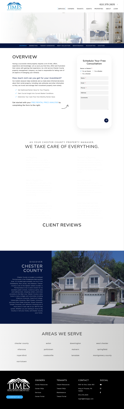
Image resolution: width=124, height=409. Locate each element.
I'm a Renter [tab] (98, 71)
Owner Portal (39, 396)
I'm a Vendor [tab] (86, 74)
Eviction (101, 45)
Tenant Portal (61, 396)
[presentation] (96, 115)
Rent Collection (63, 45)
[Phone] (94, 88)
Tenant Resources (63, 384)
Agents (89, 9)
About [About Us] (108, 9)
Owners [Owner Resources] (71, 9)
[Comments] (94, 103)
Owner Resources (41, 384)
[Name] (94, 78)
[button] (116, 4)
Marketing (33, 45)
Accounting (90, 45)
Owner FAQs (39, 388)
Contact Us (14, 397)
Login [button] (116, 9)
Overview (23, 45)
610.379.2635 (107, 4)
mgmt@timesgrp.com (85, 399)
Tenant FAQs (61, 388)
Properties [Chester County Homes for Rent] (99, 9)
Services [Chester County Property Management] (61, 9)
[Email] (94, 83)
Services (38, 392)
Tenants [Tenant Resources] (80, 9)
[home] (14, 6)
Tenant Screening (47, 45)
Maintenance (78, 45)
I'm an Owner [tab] (86, 71)
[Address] (94, 93)
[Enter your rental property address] (55, 34)
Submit (88, 33)
